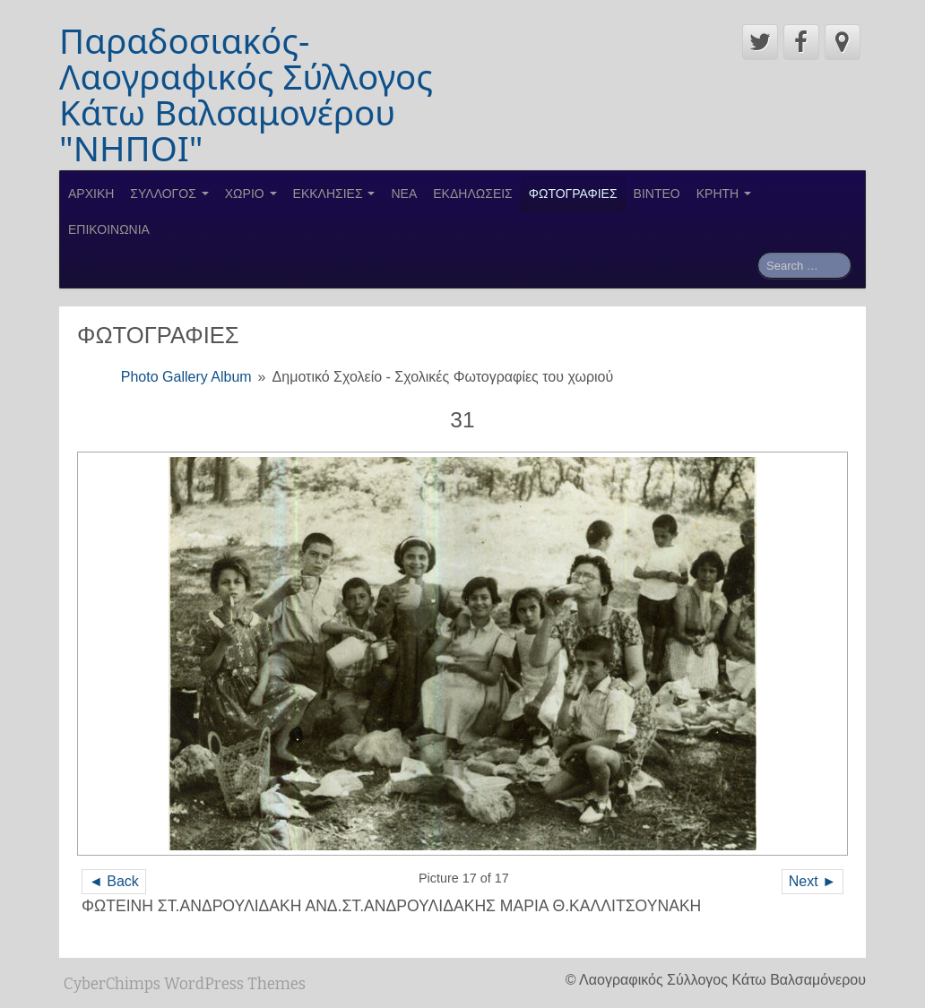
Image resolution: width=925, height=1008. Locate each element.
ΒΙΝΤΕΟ (657, 193)
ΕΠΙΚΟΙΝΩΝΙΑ (109, 229)
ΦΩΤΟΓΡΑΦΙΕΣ (573, 193)
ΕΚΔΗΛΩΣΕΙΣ (473, 193)
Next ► (812, 881)
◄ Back (114, 881)
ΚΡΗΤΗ (723, 193)
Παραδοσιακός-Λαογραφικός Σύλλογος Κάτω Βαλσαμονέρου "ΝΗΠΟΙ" (246, 94)
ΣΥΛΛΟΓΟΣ (169, 193)
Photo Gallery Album (186, 376)
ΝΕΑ (404, 193)
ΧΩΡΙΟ (251, 193)
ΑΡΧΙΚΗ (91, 193)
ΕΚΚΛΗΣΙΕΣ (334, 193)
